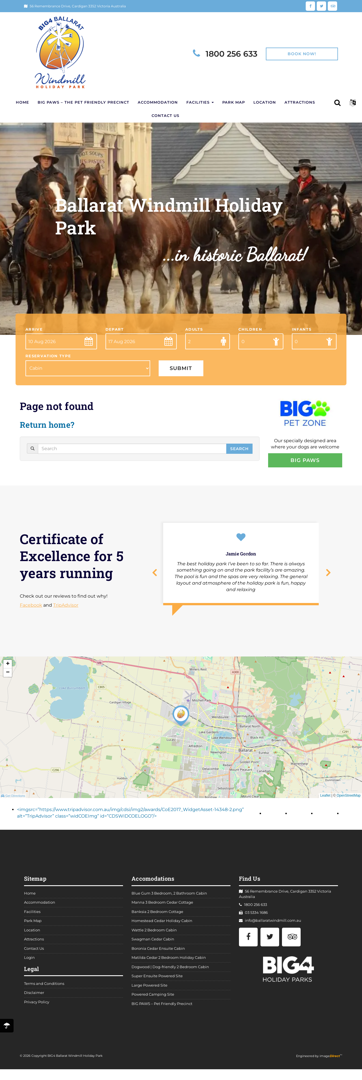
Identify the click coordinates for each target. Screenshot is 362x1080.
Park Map (233, 102)
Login (29, 959)
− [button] (8, 674)
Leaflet (325, 797)
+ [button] (8, 666)
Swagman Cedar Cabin (153, 941)
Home (22, 102)
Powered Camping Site (153, 996)
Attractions (300, 102)
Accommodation (158, 102)
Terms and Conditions (44, 985)
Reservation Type (48, 358)
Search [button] (239, 450)
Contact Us (165, 117)
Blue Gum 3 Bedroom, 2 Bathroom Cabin (169, 895)
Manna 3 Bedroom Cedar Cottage (162, 904)
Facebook (31, 607)
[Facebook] (310, 6)
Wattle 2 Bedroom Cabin (154, 932)
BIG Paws (305, 462)
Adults (194, 331)
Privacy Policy (36, 1004)
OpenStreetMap (349, 797)
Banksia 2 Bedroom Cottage (157, 913)
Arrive (34, 331)
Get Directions (13, 797)
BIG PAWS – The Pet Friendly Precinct (83, 102)
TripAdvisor (65, 607)
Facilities (200, 102)
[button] (353, 103)
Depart (114, 331)
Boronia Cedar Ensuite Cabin (158, 950)
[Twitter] (321, 6)
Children (250, 331)
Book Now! (302, 53)
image (330, 1058)
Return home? (48, 426)
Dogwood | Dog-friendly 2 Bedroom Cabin (170, 968)
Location (264, 102)
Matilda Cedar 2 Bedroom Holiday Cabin (169, 959)
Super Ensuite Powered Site (157, 978)
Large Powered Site (149, 987)
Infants (301, 331)
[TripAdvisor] (332, 6)
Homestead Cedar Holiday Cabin (162, 923)
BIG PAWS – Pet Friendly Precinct (162, 1005)
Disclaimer (34, 994)
